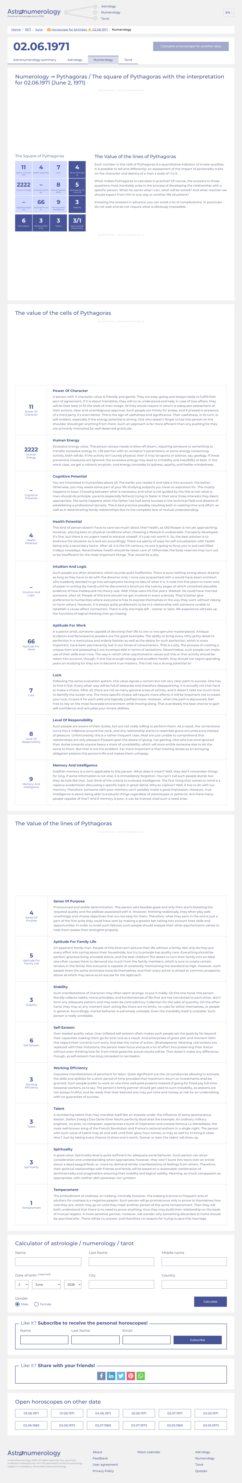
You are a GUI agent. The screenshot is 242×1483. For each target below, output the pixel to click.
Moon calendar (149, 1453)
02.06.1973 (67, 1427)
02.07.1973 (139, 1427)
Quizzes (201, 1472)
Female (45, 1304)
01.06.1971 (67, 1414)
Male (24, 1304)
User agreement (105, 1466)
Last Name (98, 1253)
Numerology (110, 12)
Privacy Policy (103, 1472)
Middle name (173, 1253)
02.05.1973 (211, 1427)
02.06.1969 (31, 1427)
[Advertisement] (121, 120)
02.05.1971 (210, 1414)
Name (20, 1253)
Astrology (108, 6)
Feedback (100, 1460)
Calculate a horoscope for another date (191, 46)
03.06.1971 (31, 1414)
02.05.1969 (175, 1427)
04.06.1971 (103, 1414)
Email (127, 1331)
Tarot (105, 18)
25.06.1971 (139, 1414)
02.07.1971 (174, 1414)
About (97, 1453)
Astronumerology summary (34, 60)
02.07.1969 (103, 1427)
